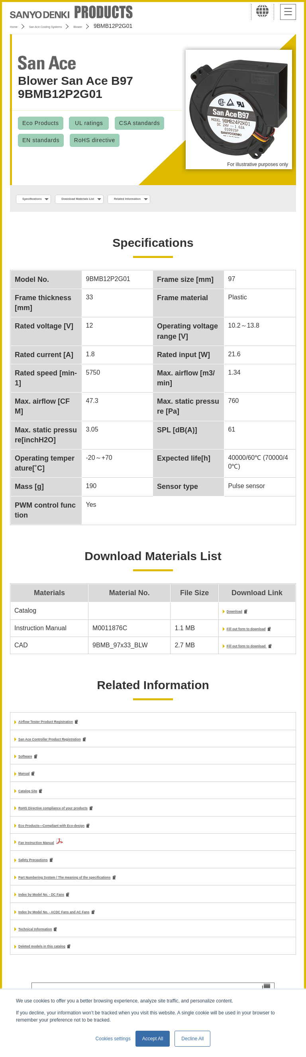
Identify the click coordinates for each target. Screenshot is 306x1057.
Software (31, 762)
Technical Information (51, 942)
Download (211, 613)
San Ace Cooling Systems (68, 26)
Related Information (197, 199)
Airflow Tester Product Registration (71, 726)
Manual (29, 781)
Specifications (43, 199)
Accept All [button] (152, 1038)
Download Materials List (117, 199)
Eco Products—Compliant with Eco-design (82, 835)
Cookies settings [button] (113, 1038)
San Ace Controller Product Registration (79, 744)
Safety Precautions (47, 870)
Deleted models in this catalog (64, 960)
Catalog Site (36, 798)
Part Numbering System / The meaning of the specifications (108, 888)
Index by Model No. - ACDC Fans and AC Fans (87, 924)
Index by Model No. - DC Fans (63, 906)
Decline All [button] (192, 1038)
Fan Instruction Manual (53, 852)
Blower (120, 26)
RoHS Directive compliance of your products (86, 817)
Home (17, 26)
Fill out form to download (234, 632)
